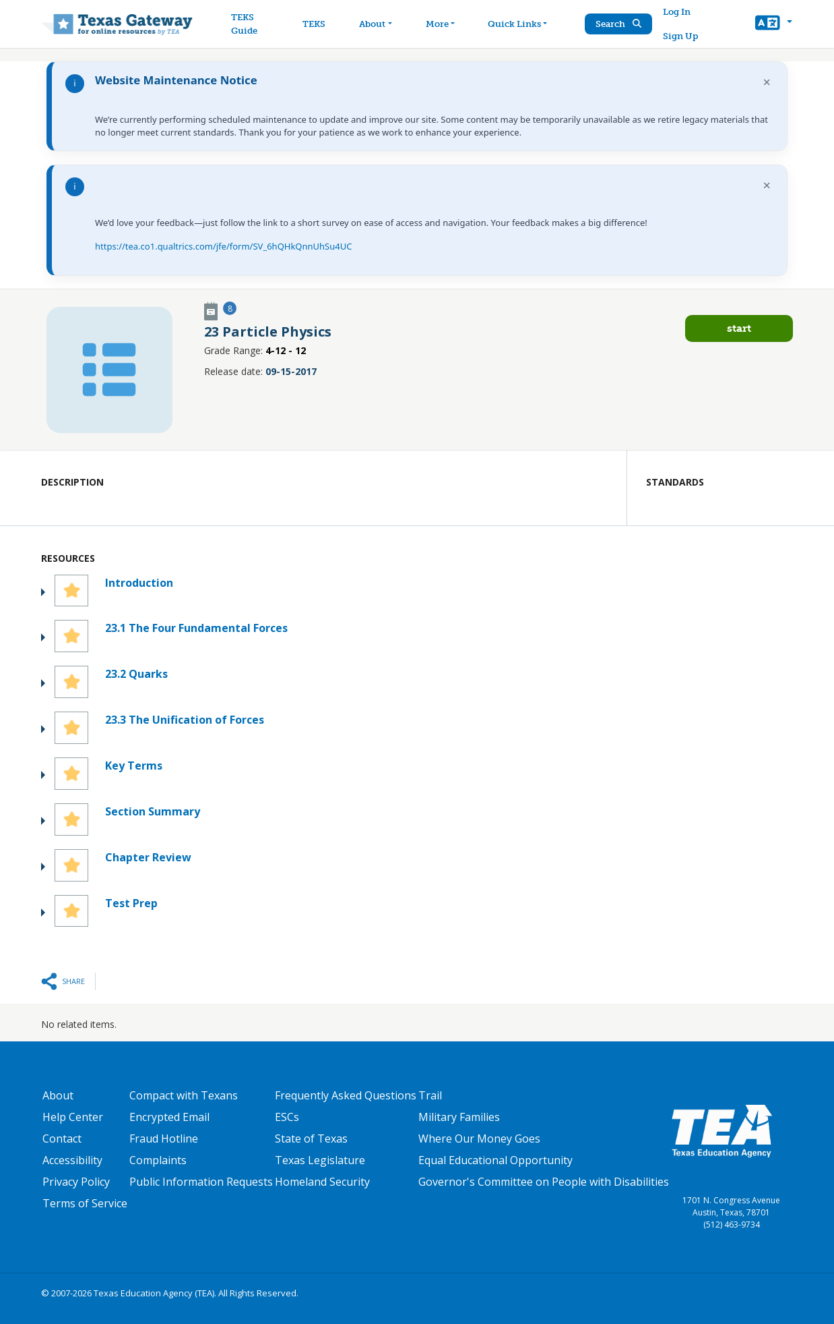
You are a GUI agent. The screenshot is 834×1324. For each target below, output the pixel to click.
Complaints (158, 1160)
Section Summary (152, 811)
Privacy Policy (76, 1181)
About (57, 1095)
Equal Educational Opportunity (495, 1160)
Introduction (139, 582)
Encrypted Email (169, 1117)
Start (739, 328)
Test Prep (131, 903)
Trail (430, 1095)
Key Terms (133, 765)
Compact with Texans (183, 1095)
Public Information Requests (201, 1181)
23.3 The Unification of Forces (184, 719)
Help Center (72, 1117)
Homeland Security (322, 1181)
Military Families (459, 1117)
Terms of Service (84, 1203)
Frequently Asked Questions (345, 1095)
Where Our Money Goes (479, 1138)
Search (618, 24)
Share (73, 981)
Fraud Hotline (163, 1138)
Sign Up (680, 36)
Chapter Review (148, 857)
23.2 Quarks (136, 673)
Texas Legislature (320, 1160)
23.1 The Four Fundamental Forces (196, 628)
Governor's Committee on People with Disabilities (543, 1181)
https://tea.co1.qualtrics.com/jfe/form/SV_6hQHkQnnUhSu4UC (223, 246)
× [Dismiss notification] (767, 82)
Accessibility (72, 1160)
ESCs (287, 1117)
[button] (774, 24)
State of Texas (311, 1138)
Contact (62, 1138)
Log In (677, 12)
